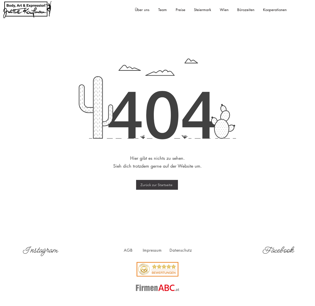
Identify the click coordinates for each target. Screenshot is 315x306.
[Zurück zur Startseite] (157, 185)
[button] (202, 10)
